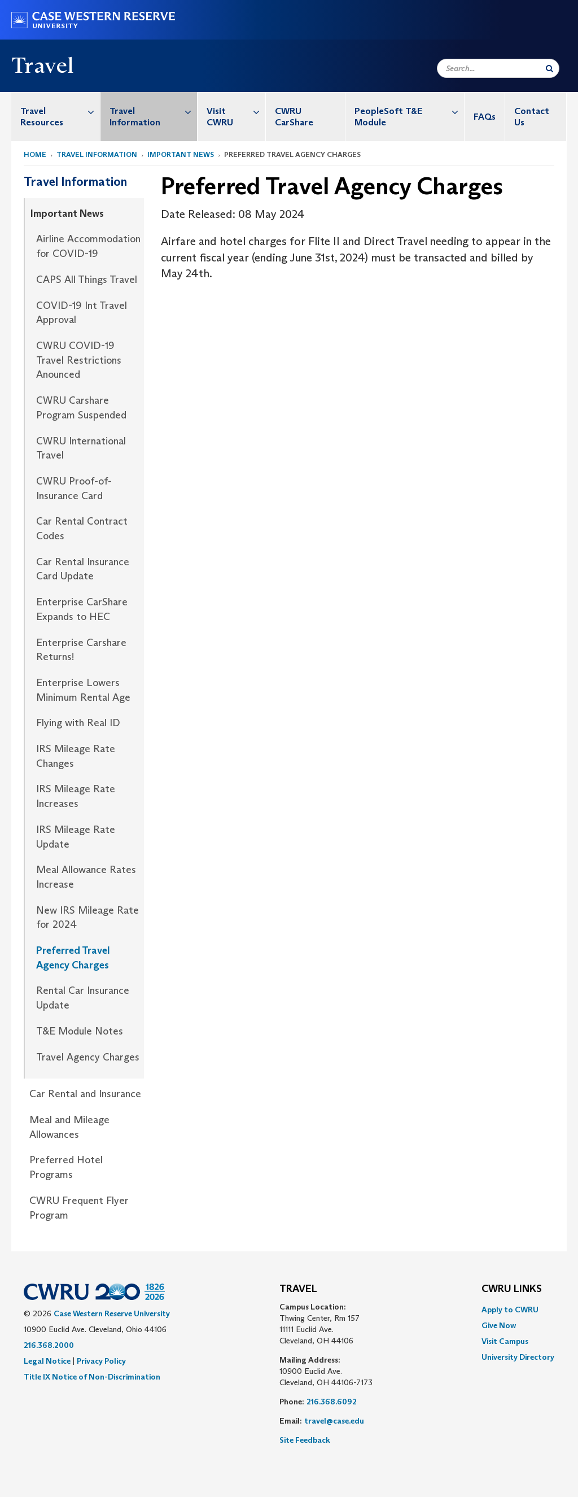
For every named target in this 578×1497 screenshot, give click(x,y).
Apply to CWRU (509, 1309)
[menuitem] (55, 116)
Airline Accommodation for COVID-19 (88, 246)
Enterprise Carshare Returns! (81, 650)
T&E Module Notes (79, 1031)
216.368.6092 (331, 1401)
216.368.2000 (49, 1345)
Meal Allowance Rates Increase (86, 877)
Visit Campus (504, 1341)
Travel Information (153, 111)
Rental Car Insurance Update (82, 997)
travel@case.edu (334, 1421)
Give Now (498, 1325)
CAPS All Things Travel (86, 279)
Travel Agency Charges (87, 1057)
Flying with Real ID (78, 723)
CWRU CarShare (294, 117)
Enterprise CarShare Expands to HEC (82, 609)
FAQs (485, 116)
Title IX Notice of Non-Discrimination (92, 1377)
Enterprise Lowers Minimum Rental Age (83, 690)
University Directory (517, 1357)
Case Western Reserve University (112, 1313)
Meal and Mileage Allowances (69, 1127)
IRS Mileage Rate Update (75, 836)
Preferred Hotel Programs (66, 1167)
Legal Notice (47, 1361)
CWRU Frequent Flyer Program (79, 1207)
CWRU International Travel (81, 448)
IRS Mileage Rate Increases (75, 796)
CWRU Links (511, 1289)
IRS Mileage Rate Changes (75, 756)
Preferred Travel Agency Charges (73, 957)
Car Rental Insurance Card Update (82, 569)
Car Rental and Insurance (85, 1094)
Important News (180, 154)
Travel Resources (60, 111)
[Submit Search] (549, 68)
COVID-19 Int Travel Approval (81, 312)
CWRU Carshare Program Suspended (81, 407)
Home (35, 154)
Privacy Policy (101, 1361)
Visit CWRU (236, 111)
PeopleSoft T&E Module (409, 111)
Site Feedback (304, 1440)
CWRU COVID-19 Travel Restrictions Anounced (78, 360)
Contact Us (531, 117)
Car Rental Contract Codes (82, 528)
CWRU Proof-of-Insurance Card (74, 488)
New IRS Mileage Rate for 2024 (87, 917)
